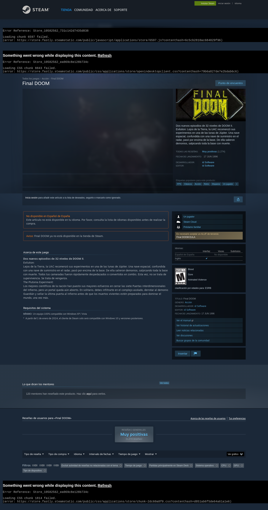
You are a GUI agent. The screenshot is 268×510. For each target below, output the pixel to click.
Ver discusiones (184, 340)
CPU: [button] (224, 470)
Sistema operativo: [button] (205, 470)
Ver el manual (185, 324)
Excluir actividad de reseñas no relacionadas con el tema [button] (90, 470)
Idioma (78, 458)
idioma (238, 3)
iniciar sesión (224, 3)
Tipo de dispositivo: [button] (32, 475)
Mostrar (149, 458)
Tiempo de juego (128, 458)
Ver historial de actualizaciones (192, 329)
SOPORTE (120, 10)
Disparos (216, 188)
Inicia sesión (31, 202)
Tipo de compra (57, 458)
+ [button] (236, 188)
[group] (134, 472)
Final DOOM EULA (185, 241)
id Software (208, 166)
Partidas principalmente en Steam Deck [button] (169, 470)
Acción (45, 83)
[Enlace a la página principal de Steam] (38, 12)
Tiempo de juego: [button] (133, 470)
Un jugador (228, 188)
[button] (209, 240)
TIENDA (66, 10)
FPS (179, 188)
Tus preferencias (237, 422)
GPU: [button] (236, 470)
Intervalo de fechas (100, 458)
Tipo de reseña (32, 458)
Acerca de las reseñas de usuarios (208, 422)
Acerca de (103, 10)
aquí (89, 398)
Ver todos (164, 387)
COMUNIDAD (83, 10)
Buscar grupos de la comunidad (192, 345)
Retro (206, 188)
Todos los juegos (30, 83)
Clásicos (188, 188)
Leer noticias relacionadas (190, 334)
